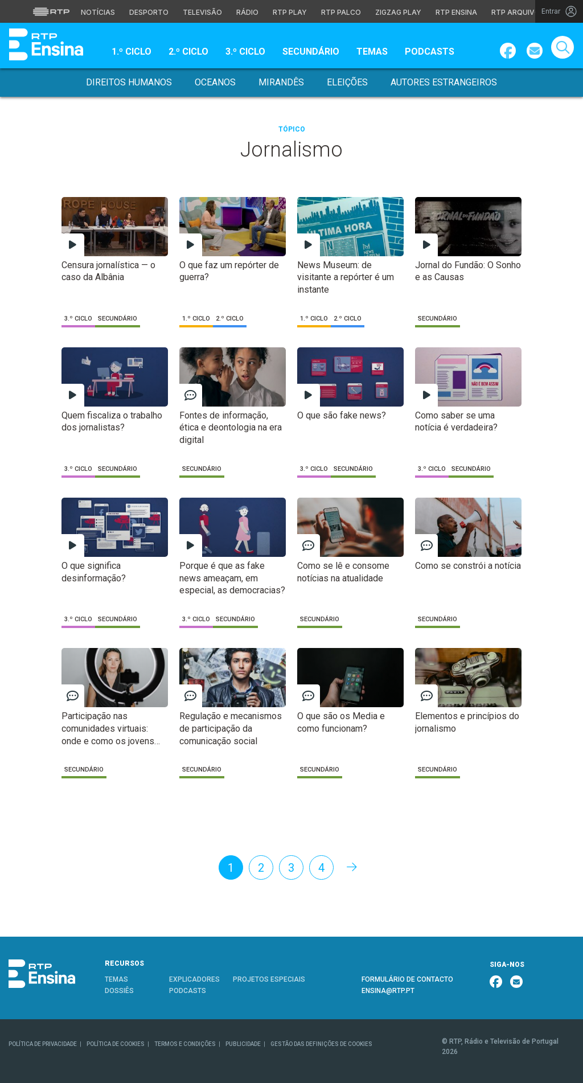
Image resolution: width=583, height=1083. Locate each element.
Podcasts (429, 51)
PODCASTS (187, 991)
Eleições (347, 82)
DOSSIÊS (119, 991)
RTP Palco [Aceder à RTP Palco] (341, 12)
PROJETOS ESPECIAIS (269, 979)
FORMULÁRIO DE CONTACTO (407, 979)
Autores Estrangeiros (444, 82)
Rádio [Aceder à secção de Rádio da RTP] (247, 12)
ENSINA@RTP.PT (388, 991)
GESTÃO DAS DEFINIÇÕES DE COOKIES (321, 1044)
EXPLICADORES (194, 979)
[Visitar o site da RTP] (51, 11)
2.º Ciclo (188, 51)
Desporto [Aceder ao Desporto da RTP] (149, 12)
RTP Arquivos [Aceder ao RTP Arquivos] (518, 12)
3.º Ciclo (245, 51)
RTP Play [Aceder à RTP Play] (290, 12)
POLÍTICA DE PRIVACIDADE (43, 1044)
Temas (372, 51)
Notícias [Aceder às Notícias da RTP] (98, 12)
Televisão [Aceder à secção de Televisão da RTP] (202, 12)
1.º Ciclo (131, 51)
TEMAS (116, 979)
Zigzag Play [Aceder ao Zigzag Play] (398, 12)
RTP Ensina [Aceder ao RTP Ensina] (456, 12)
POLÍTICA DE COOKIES (116, 1044)
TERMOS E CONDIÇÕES (185, 1044)
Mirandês (281, 82)
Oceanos (215, 82)
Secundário (310, 51)
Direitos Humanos (129, 82)
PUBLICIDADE (243, 1044)
